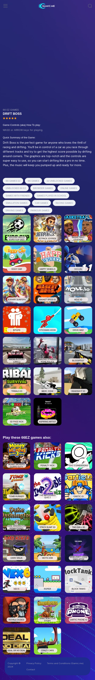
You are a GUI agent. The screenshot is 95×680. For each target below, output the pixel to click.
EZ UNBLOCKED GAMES (59, 181)
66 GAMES (33, 181)
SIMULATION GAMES (17, 203)
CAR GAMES (41, 203)
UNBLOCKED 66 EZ (16, 188)
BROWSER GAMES (43, 188)
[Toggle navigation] (5, 5)
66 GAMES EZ (13, 181)
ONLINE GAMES (68, 188)
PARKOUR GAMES (40, 210)
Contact (30, 669)
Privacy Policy (33, 663)
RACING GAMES (64, 203)
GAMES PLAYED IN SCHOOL (51, 195)
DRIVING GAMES (14, 210)
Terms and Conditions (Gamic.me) (65, 663)
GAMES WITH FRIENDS (18, 195)
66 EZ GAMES (11, 109)
